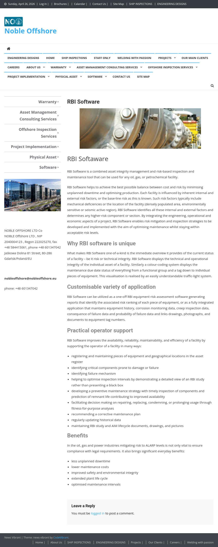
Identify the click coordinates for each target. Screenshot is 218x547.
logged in (98, 513)
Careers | (176, 542)
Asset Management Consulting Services (107, 67)
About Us (34, 67)
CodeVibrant (61, 537)
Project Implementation (26, 77)
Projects (165, 58)
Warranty (58, 67)
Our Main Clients (195, 58)
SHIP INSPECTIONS (140, 4)
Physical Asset (66, 77)
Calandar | (80, 4)
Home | (40, 542)
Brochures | (61, 4)
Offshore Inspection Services (170, 67)
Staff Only (102, 58)
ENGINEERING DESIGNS (171, 4)
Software (95, 77)
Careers (13, 67)
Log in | (44, 4)
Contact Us (121, 77)
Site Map (118, 4)
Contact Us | (100, 4)
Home (50, 58)
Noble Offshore (30, 30)
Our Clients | (156, 542)
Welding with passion (134, 58)
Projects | (137, 542)
